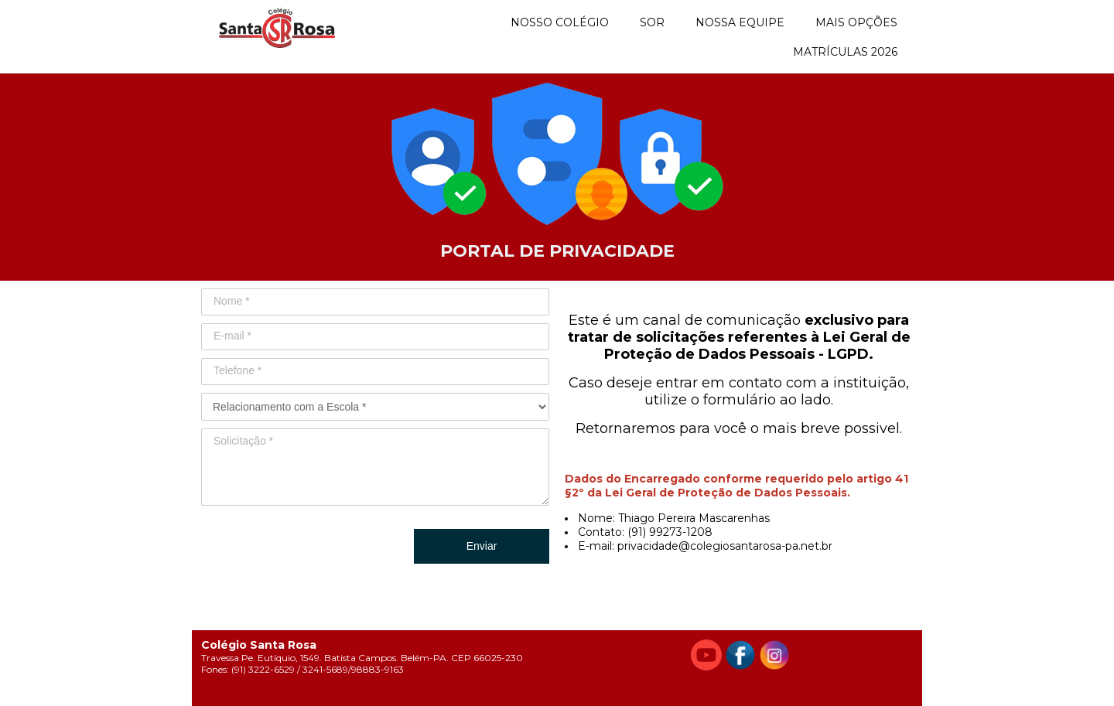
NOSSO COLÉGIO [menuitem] (560, 22)
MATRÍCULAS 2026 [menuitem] (845, 52)
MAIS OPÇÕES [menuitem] (856, 22)
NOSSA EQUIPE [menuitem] (739, 22)
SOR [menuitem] (652, 22)
